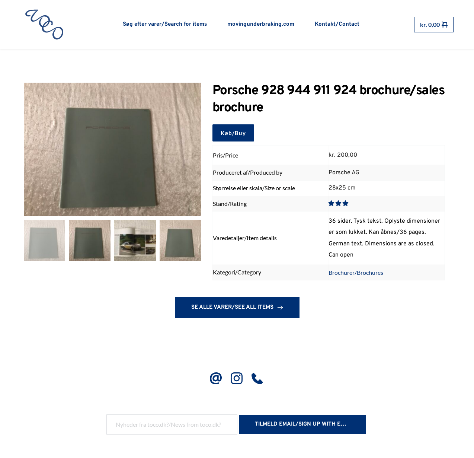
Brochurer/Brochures (356, 273)
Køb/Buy (233, 133)
